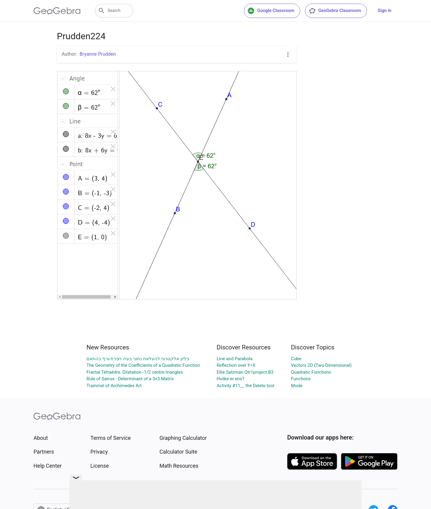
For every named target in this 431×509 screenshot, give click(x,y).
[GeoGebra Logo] (57, 10)
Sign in (384, 10)
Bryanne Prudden (98, 54)
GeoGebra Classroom (335, 10)
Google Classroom (271, 10)
